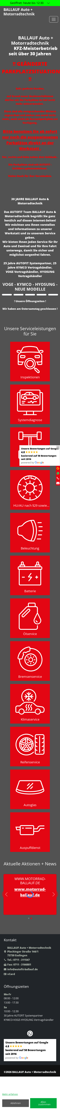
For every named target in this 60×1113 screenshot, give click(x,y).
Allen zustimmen (44, 1103)
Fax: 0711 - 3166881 (17, 964)
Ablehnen (15, 1103)
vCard (9, 974)
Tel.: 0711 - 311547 (17, 960)
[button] (28, 918)
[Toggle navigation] (53, 19)
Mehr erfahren (10, 1094)
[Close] (58, 447)
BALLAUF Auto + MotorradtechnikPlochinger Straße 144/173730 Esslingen (27, 951)
